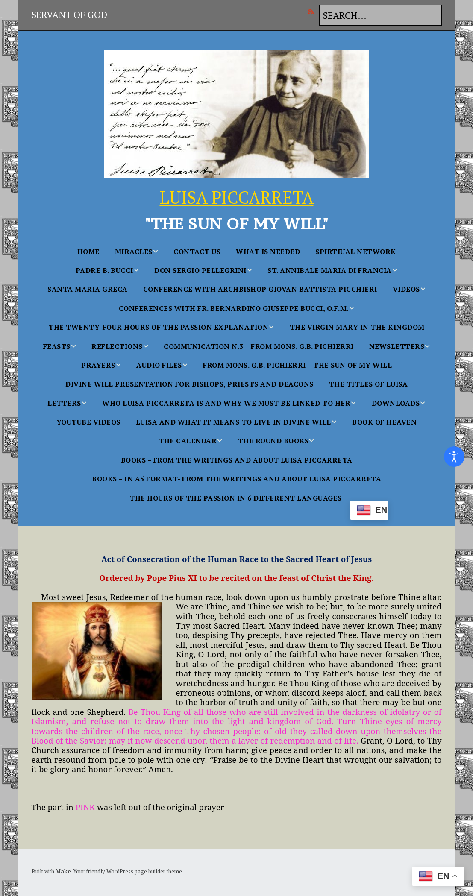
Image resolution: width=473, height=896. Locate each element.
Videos (406, 289)
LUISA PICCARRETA (237, 197)
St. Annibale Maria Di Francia (329, 270)
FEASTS (57, 346)
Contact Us (196, 251)
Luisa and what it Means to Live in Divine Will (233, 422)
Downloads (396, 403)
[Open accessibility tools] (454, 456)
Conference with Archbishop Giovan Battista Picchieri (260, 289)
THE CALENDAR (188, 440)
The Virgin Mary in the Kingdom (357, 327)
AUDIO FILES (159, 365)
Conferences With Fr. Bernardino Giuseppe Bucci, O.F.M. (234, 308)
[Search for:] (380, 15)
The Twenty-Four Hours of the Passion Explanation (158, 327)
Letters (64, 403)
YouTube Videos (88, 422)
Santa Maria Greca (87, 289)
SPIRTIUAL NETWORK (355, 251)
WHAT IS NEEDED (268, 251)
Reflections (117, 346)
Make (63, 871)
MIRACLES (134, 251)
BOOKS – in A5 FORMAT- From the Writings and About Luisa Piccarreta (236, 478)
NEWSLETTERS (397, 346)
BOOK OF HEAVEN (384, 422)
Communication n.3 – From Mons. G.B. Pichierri (259, 346)
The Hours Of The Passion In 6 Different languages (235, 498)
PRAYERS (98, 365)
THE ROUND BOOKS (273, 440)
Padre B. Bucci (104, 270)
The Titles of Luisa (368, 384)
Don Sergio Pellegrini (200, 270)
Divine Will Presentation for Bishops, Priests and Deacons (189, 384)
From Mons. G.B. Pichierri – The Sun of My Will (297, 365)
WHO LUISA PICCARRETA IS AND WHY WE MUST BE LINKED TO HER (226, 403)
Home (88, 251)
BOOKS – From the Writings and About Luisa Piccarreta (237, 460)
